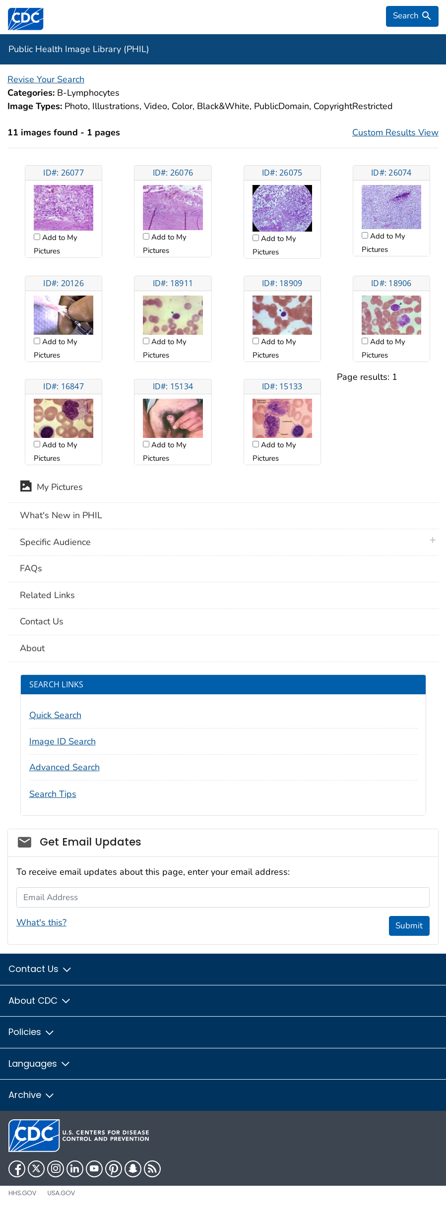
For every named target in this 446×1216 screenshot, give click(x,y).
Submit (409, 925)
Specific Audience (55, 542)
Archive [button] (31, 1095)
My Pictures (51, 488)
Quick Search (55, 715)
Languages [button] (39, 1063)
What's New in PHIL (61, 515)
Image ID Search (62, 741)
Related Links (47, 595)
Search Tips (52, 794)
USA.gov (61, 1193)
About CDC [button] (39, 1000)
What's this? (41, 922)
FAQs (31, 568)
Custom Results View (395, 132)
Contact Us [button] (40, 969)
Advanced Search (64, 767)
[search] (412, 16)
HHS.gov (22, 1193)
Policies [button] (31, 1032)
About (32, 648)
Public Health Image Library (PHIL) (78, 49)
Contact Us (42, 621)
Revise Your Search (45, 79)
